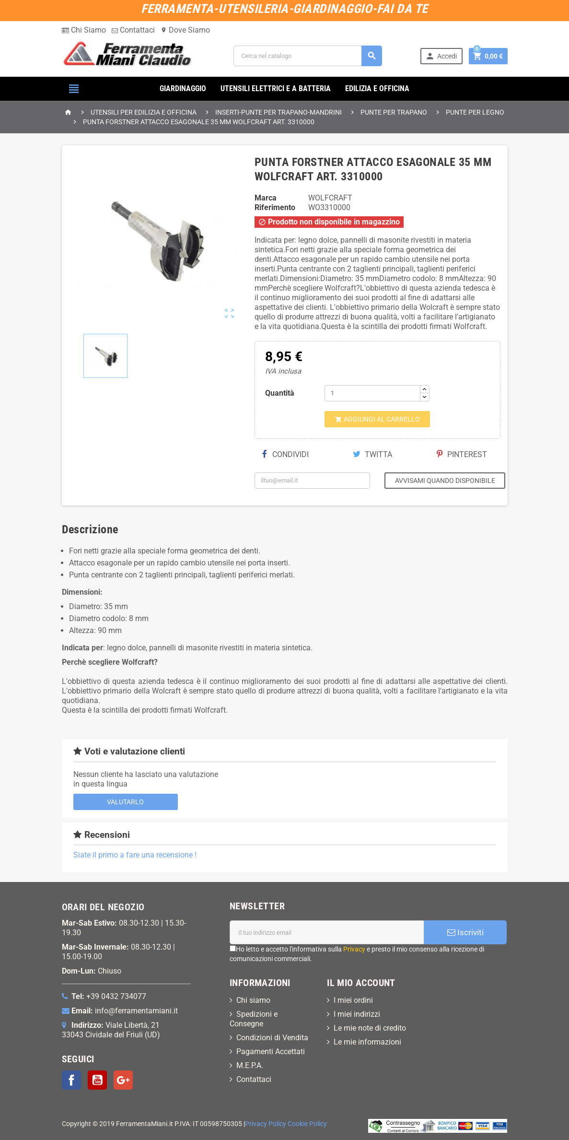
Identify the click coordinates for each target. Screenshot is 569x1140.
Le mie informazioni (367, 1041)
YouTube (97, 1080)
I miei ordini (353, 1000)
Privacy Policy (265, 1124)
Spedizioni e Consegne (254, 1019)
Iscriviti (465, 932)
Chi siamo (253, 1000)
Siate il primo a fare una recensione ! (135, 854)
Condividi (285, 454)
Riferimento (275, 207)
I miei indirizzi (357, 1014)
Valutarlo (125, 802)
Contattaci (133, 30)
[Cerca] (307, 56)
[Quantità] (372, 393)
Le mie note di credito (370, 1028)
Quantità (279, 393)
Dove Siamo (185, 30)
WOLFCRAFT (330, 197)
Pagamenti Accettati (270, 1051)
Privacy (354, 949)
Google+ (123, 1080)
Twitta (372, 454)
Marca (266, 197)
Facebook (71, 1080)
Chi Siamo (84, 30)
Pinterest (462, 454)
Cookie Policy (307, 1124)
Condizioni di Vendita (272, 1037)
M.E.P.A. (249, 1065)
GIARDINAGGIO (183, 88)
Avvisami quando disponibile (445, 480)
